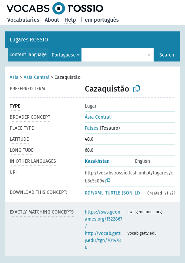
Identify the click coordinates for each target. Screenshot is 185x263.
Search (166, 55)
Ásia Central (36, 77)
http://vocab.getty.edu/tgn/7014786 (103, 240)
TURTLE (112, 193)
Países (92, 128)
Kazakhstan (97, 161)
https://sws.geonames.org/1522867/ (103, 219)
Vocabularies (23, 20)
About (52, 20)
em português (102, 20)
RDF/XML (94, 193)
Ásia (14, 77)
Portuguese (64, 55)
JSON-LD (131, 193)
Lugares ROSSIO (29, 39)
